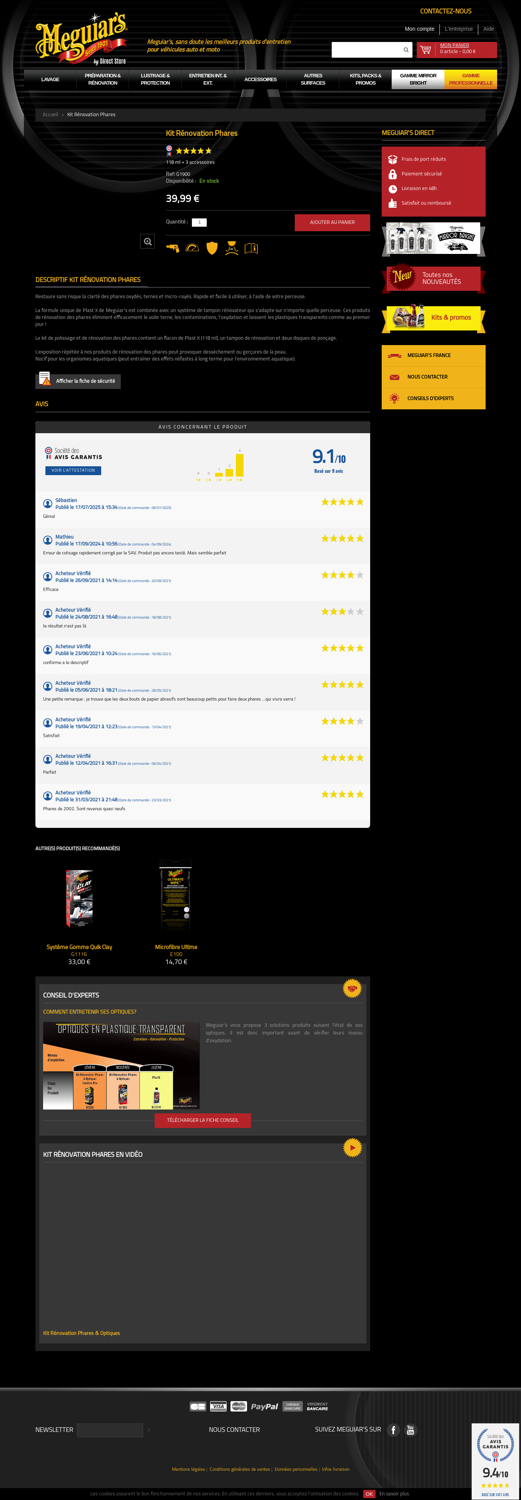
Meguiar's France (429, 355)
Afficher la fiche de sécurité (77, 379)
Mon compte (419, 29)
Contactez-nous (445, 11)
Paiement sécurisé (422, 174)
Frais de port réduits (424, 159)
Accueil (50, 114)
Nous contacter (427, 377)
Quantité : (177, 222)
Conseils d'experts (430, 398)
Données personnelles (296, 1470)
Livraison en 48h (419, 188)
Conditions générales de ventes (240, 1470)
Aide (488, 29)
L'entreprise (459, 29)
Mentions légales (188, 1470)
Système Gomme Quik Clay (79, 948)
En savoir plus (394, 1494)
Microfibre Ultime (176, 948)
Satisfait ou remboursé (426, 203)
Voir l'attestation (73, 471)
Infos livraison (335, 1470)
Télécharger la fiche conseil (203, 1120)
